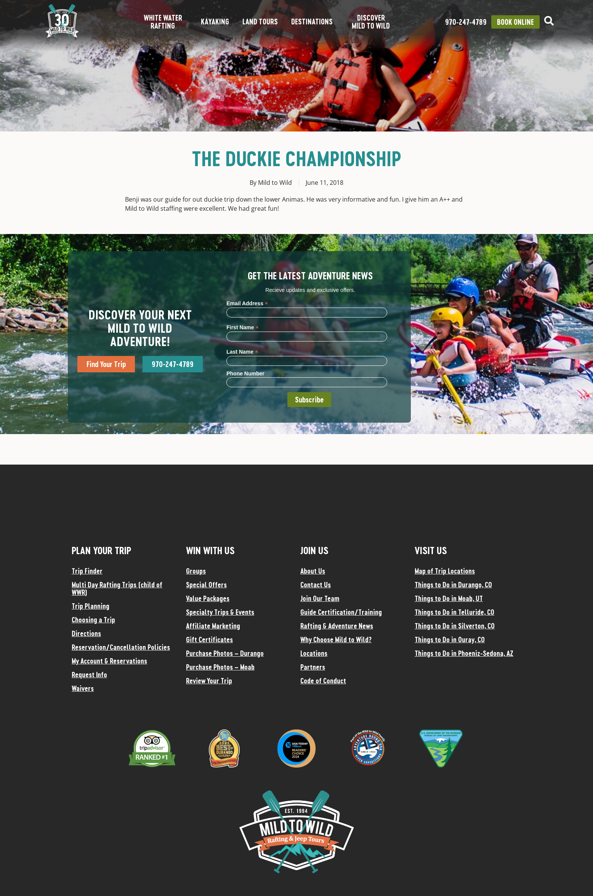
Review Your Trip (209, 680)
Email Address (247, 303)
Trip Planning (90, 606)
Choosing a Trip (93, 619)
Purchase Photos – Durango (225, 653)
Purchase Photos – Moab (220, 667)
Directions (86, 633)
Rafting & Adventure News (336, 626)
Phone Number (245, 373)
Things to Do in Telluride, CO (454, 612)
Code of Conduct (323, 680)
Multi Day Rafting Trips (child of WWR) (117, 588)
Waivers (83, 688)
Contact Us (315, 584)
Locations (313, 653)
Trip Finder (87, 571)
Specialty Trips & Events (220, 612)
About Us (312, 571)
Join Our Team (319, 598)
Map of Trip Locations (445, 571)
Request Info (89, 674)
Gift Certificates (209, 639)
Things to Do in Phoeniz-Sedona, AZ (464, 653)
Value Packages (207, 598)
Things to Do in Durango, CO (453, 584)
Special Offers (206, 584)
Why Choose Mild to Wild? (336, 639)
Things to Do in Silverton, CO (455, 626)
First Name (242, 327)
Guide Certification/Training (341, 612)
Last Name (242, 351)
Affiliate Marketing (213, 626)
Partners (312, 667)
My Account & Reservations (109, 661)
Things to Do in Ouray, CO (450, 639)
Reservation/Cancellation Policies (121, 647)
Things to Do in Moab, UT (449, 598)
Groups (196, 571)
